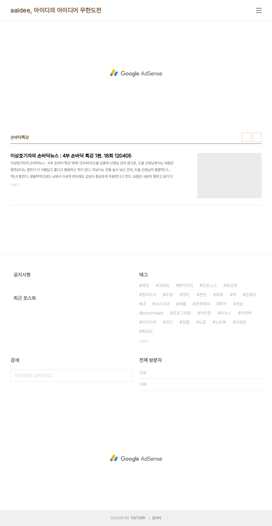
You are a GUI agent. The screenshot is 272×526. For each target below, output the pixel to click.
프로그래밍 (182, 313)
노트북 (220, 322)
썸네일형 (246, 137)
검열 (185, 322)
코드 (169, 322)
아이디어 (149, 322)
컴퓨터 (250, 294)
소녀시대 (162, 303)
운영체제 (202, 303)
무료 (169, 294)
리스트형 (257, 137)
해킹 (145, 285)
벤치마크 (149, 294)
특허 (222, 303)
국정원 (240, 322)
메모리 (147, 331)
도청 (202, 322)
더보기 (143, 341)
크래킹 (163, 285)
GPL (186, 294)
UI (144, 303)
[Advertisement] (136, 73)
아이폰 (205, 313)
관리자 (156, 518)
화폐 (219, 294)
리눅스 (225, 313)
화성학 (231, 285)
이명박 (246, 313)
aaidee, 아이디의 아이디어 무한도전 (55, 10)
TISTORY (137, 518)
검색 (127, 375)
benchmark (152, 313)
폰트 (203, 294)
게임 (239, 303)
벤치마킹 (185, 285)
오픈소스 (209, 285)
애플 (182, 303)
